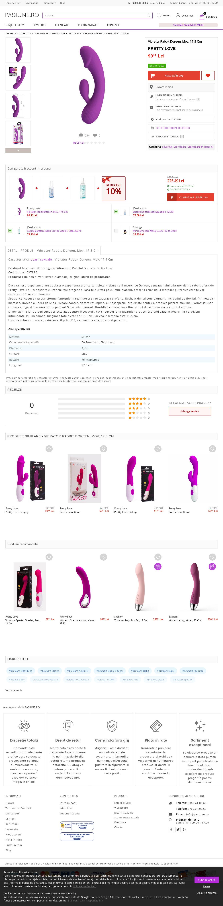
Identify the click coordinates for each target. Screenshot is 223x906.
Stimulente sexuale (126, 816)
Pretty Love (162, 47)
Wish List (66, 807)
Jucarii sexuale (41, 259)
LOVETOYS (39, 24)
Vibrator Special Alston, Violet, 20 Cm (78, 634)
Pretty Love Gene (70, 524)
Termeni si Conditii (18, 807)
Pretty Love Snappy (17, 524)
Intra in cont (68, 802)
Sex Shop (10, 32)
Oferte (118, 826)
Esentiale (62, 24)
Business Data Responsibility (85, 900)
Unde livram (13, 844)
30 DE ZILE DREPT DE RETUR (173, 136)
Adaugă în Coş (174, 74)
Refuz (206, 886)
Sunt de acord (206, 880)
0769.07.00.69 (157, 3)
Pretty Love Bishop (125, 524)
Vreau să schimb (207, 893)
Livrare (10, 802)
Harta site (12, 828)
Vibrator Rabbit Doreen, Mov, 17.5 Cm (104, 32)
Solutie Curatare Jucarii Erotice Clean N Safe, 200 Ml (58, 230)
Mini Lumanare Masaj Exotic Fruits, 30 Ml (158, 230)
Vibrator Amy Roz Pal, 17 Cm (131, 632)
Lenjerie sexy (123, 802)
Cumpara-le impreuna (193, 196)
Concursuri (12, 812)
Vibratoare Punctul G (64, 32)
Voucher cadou (70, 812)
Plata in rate (13, 839)
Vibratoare (41, 32)
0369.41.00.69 (140, 3)
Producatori (13, 833)
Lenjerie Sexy (14, 24)
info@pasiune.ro (197, 813)
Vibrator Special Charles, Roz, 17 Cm (22, 634)
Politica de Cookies (84, 886)
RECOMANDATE (88, 24)
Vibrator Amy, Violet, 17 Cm (185, 632)
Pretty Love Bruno (180, 524)
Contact (113, 24)
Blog (8, 849)
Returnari (11, 823)
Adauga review (190, 410)
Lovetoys (25, 32)
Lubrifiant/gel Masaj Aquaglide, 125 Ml (156, 211)
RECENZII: (79, 141)
